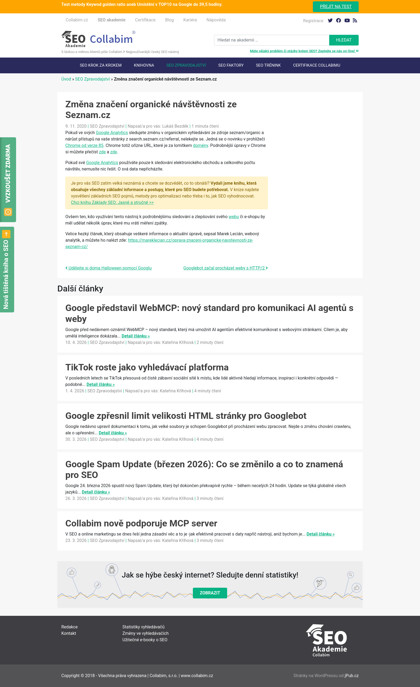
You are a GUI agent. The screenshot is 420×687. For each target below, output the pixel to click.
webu (234, 216)
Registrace (313, 20)
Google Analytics (112, 132)
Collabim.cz (77, 19)
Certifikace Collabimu (316, 65)
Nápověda (216, 19)
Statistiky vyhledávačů (143, 626)
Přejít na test (336, 6)
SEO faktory (231, 65)
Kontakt (68, 633)
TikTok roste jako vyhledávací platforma (147, 367)
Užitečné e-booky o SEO (144, 639)
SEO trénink (268, 65)
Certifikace (145, 19)
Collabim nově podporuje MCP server (141, 523)
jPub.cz (352, 675)
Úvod (66, 79)
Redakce (69, 626)
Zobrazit (210, 592)
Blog (169, 19)
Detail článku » (136, 336)
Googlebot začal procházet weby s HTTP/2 (225, 268)
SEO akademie (111, 19)
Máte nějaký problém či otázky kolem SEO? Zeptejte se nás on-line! (304, 51)
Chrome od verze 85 (84, 145)
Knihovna (144, 65)
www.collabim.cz (197, 675)
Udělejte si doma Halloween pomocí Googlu (108, 268)
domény (200, 145)
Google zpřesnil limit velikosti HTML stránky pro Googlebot (185, 415)
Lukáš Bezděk (175, 126)
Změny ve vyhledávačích (145, 633)
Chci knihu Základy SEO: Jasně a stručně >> (112, 202)
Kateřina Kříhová (177, 342)
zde (102, 151)
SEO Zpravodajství (186, 65)
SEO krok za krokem (101, 65)
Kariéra (190, 19)
